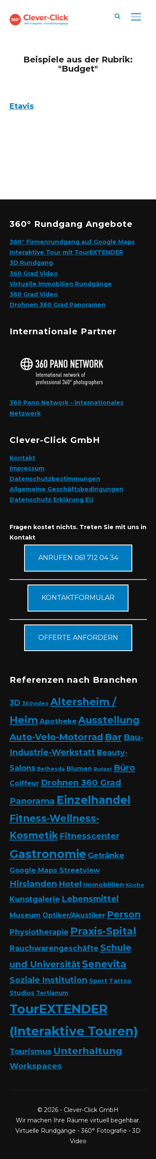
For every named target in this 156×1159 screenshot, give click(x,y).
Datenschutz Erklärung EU (52, 499)
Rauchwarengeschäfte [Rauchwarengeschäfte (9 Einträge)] (54, 948)
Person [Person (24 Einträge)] (124, 914)
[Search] (117, 15)
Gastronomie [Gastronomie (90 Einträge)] (48, 854)
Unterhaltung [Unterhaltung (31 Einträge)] (87, 1051)
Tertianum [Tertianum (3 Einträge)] (52, 993)
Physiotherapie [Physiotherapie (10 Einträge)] (39, 932)
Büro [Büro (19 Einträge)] (124, 767)
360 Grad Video (34, 273)
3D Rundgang (31, 262)
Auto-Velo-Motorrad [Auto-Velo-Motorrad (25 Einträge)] (56, 736)
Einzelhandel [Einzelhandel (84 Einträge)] (94, 800)
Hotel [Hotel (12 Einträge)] (70, 884)
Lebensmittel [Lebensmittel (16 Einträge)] (90, 899)
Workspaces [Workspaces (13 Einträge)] (36, 1066)
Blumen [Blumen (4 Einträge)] (79, 768)
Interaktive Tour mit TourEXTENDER (66, 252)
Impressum (27, 468)
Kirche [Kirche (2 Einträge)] (135, 885)
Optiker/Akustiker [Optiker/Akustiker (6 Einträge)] (73, 915)
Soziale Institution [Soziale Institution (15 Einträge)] (48, 980)
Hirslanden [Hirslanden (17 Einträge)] (33, 884)
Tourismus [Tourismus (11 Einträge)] (31, 1051)
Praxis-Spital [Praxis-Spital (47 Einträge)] (103, 931)
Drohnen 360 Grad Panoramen (58, 304)
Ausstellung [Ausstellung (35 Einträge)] (108, 720)
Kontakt (22, 458)
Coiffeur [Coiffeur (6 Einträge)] (24, 783)
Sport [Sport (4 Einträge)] (98, 981)
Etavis (22, 106)
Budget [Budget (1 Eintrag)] (103, 769)
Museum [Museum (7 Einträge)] (25, 915)
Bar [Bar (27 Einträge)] (113, 736)
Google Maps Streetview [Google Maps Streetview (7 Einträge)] (55, 870)
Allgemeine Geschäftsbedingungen (67, 489)
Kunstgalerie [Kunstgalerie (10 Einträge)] (35, 899)
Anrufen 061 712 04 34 (78, 558)
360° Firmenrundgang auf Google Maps (72, 242)
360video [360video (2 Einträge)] (35, 703)
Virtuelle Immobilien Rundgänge (61, 284)
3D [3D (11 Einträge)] (15, 702)
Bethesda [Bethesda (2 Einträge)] (51, 769)
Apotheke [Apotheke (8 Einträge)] (58, 721)
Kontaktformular (78, 598)
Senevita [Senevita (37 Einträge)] (104, 964)
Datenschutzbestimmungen (55, 479)
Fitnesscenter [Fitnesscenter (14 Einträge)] (89, 836)
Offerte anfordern (78, 638)
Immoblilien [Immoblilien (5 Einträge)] (103, 884)
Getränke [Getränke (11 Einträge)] (106, 855)
